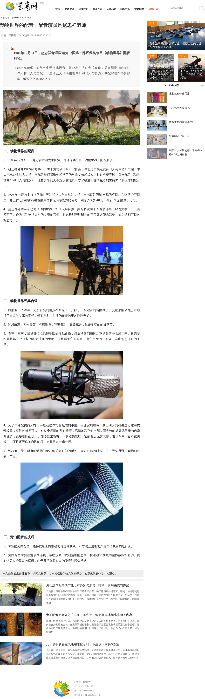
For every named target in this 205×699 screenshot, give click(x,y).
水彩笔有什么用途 (179, 93)
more (203, 85)
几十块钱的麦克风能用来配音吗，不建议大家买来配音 (83, 644)
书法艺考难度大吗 (179, 107)
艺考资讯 (69, 9)
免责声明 (87, 682)
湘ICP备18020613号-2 (84, 690)
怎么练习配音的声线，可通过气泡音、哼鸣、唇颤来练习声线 (87, 585)
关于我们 (78, 682)
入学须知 (111, 9)
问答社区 (153, 9)
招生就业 (125, 9)
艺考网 (15, 18)
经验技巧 (83, 9)
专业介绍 (97, 9)
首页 (57, 9)
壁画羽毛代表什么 (179, 136)
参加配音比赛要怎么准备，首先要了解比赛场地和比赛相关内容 (89, 615)
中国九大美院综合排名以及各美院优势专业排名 (160, 74)
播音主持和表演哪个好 (182, 122)
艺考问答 (139, 9)
